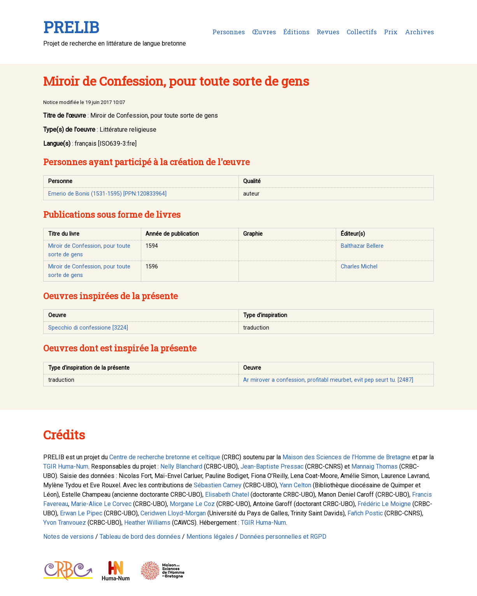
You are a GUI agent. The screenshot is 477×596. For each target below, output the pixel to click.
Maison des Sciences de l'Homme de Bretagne (346, 457)
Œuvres (264, 32)
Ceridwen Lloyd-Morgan (173, 513)
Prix (391, 32)
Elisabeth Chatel (227, 494)
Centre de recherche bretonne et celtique (164, 457)
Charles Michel (359, 266)
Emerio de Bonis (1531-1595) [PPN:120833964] (107, 193)
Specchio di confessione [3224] (88, 327)
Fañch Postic (365, 513)
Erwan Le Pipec (81, 513)
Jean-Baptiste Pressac (271, 466)
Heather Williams (147, 522)
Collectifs (362, 32)
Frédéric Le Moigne (384, 504)
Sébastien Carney (218, 485)
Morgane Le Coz (192, 504)
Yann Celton (295, 485)
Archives (419, 32)
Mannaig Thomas (374, 466)
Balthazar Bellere (362, 246)
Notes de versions (68, 536)
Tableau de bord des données (140, 536)
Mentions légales (210, 536)
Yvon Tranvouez (64, 522)
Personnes (228, 32)
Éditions (296, 32)
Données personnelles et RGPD (283, 536)
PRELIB (71, 27)
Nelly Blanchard (181, 466)
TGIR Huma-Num (65, 466)
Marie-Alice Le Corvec (101, 504)
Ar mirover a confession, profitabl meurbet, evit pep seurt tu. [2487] (328, 380)
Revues (328, 32)
